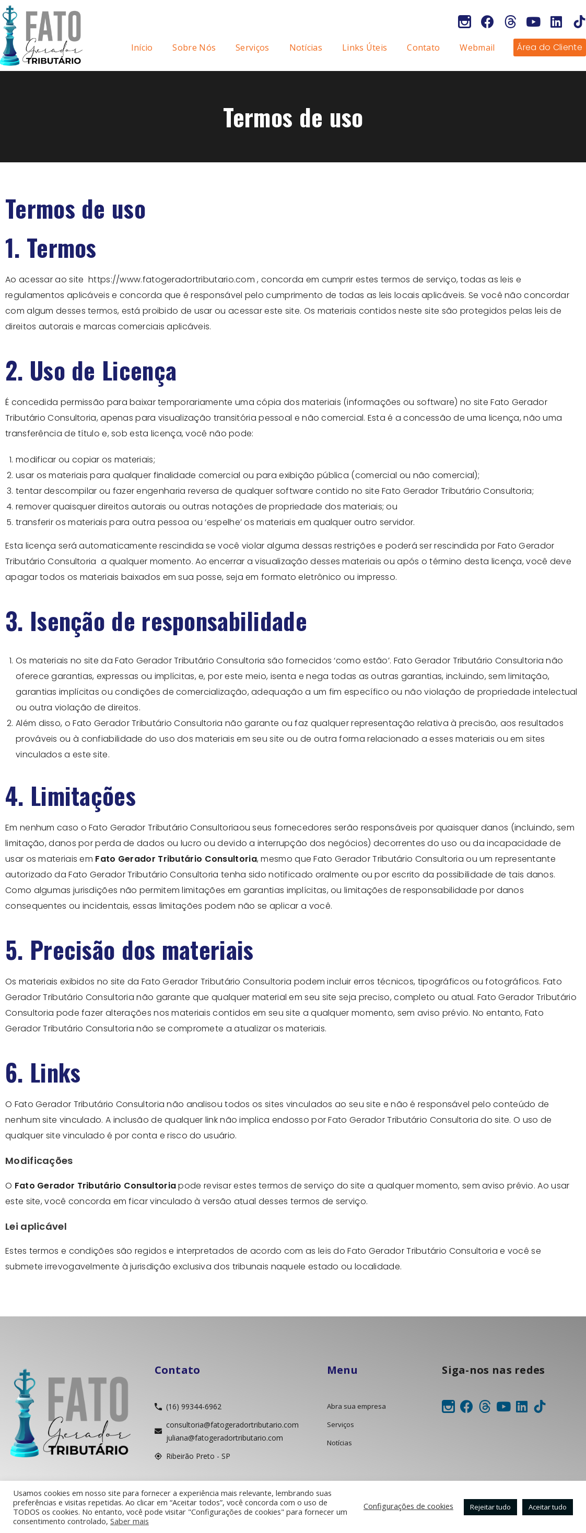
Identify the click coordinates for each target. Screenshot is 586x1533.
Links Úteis (364, 47)
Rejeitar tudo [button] (490, 1507)
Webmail (477, 47)
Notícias (305, 47)
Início (142, 47)
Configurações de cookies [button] (408, 1506)
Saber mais (129, 1521)
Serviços (252, 47)
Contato (423, 47)
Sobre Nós (194, 47)
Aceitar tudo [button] (548, 1507)
